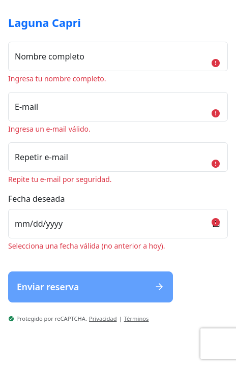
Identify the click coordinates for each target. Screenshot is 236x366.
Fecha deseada (36, 198)
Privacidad (103, 318)
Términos (136, 318)
